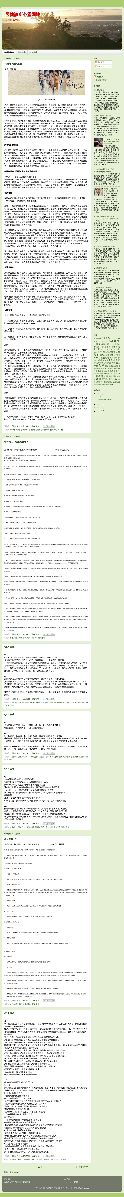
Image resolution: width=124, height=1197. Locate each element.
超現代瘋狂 (45, 430)
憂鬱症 (111, 379)
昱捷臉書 (22, 52)
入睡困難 (13, 702)
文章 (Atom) (14, 1172)
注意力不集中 (76, 702)
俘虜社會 (32, 430)
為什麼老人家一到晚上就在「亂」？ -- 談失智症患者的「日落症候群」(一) (107, 219)
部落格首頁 (9, 52)
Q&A (111, 384)
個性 (106, 360)
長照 (16, 638)
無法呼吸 (66, 757)
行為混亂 (112, 349)
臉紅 (110, 382)
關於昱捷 (33, 52)
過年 (101, 373)
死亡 (97, 347)
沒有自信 (66, 702)
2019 (99, 393)
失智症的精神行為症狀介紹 (104, 169)
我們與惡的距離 (22, 430)
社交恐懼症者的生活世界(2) (104, 246)
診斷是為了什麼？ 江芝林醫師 (105, 311)
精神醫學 (107, 376)
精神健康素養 (40, 638)
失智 (112, 344)
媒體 (38, 430)
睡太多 (100, 371)
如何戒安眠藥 (99, 90)
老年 (11, 638)
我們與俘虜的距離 (13, 64)
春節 (95, 360)
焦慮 (12, 705)
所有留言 (99, 66)
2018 (99, 404)
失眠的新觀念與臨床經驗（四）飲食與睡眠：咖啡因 (111, 141)
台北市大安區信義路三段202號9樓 (17, 1182)
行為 (106, 349)
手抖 (27, 757)
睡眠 (105, 371)
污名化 (12, 430)
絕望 (106, 366)
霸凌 (107, 384)
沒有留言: (36, 426)
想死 (112, 368)
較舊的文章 (82, 1167)
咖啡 (107, 355)
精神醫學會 (114, 376)
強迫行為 (103, 363)
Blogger (85, 1188)
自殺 (102, 349)
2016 (99, 411)
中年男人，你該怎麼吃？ (16, 442)
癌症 (107, 382)
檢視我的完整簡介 (100, 80)
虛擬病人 (112, 366)
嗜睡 (29, 1004)
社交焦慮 (105, 357)
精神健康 (117, 373)
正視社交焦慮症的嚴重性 (103, 287)
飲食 (24, 638)
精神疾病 (53, 430)
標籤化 (60, 430)
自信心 (32, 702)
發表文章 (99, 62)
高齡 (98, 363)
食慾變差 (100, 360)
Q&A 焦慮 (9, 647)
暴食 (64, 1159)
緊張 (6, 759)
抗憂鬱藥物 (58, 702)
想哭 (60, 1159)
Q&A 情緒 (9, 1013)
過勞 (105, 374)
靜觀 (98, 382)
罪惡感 (110, 371)
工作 (116, 338)
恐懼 (56, 757)
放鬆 (111, 355)
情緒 (20, 638)
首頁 (40, 1167)
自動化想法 (40, 702)
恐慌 (83, 702)
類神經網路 (97, 384)
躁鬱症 (103, 384)
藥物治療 (116, 382)
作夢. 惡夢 (49, 702)
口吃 (112, 338)
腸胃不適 (30, 638)
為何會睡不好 (10, 839)
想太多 (107, 368)
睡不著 (77, 757)
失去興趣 (13, 1159)
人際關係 (97, 338)
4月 (100, 396)
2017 (99, 408)
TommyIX (69, 1188)
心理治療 (103, 341)
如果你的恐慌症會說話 (102, 116)
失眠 (27, 702)
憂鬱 (10, 759)
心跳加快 (21, 702)
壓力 (103, 382)
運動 (98, 374)
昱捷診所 (99, 77)
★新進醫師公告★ (100, 268)
